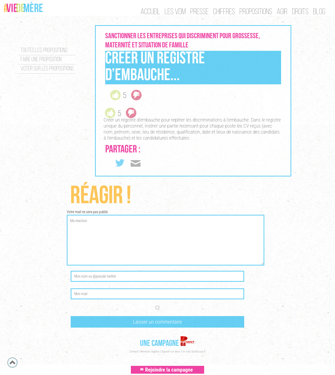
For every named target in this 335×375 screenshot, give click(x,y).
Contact (133, 351)
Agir (281, 12)
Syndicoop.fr (199, 351)
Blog (319, 12)
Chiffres (223, 12)
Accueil (148, 12)
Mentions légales (149, 351)
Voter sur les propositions (47, 69)
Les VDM (173, 12)
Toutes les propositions (44, 50)
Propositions (255, 12)
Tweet (120, 164)
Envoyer (137, 163)
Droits (300, 12)
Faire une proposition (41, 60)
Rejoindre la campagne (167, 370)
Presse (198, 12)
